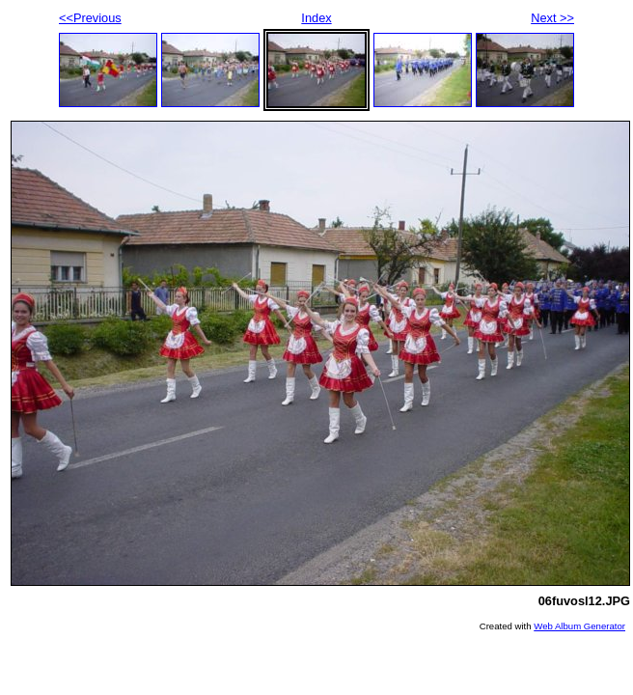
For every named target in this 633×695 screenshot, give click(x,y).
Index (316, 18)
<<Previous (90, 18)
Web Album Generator (579, 626)
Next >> (552, 18)
